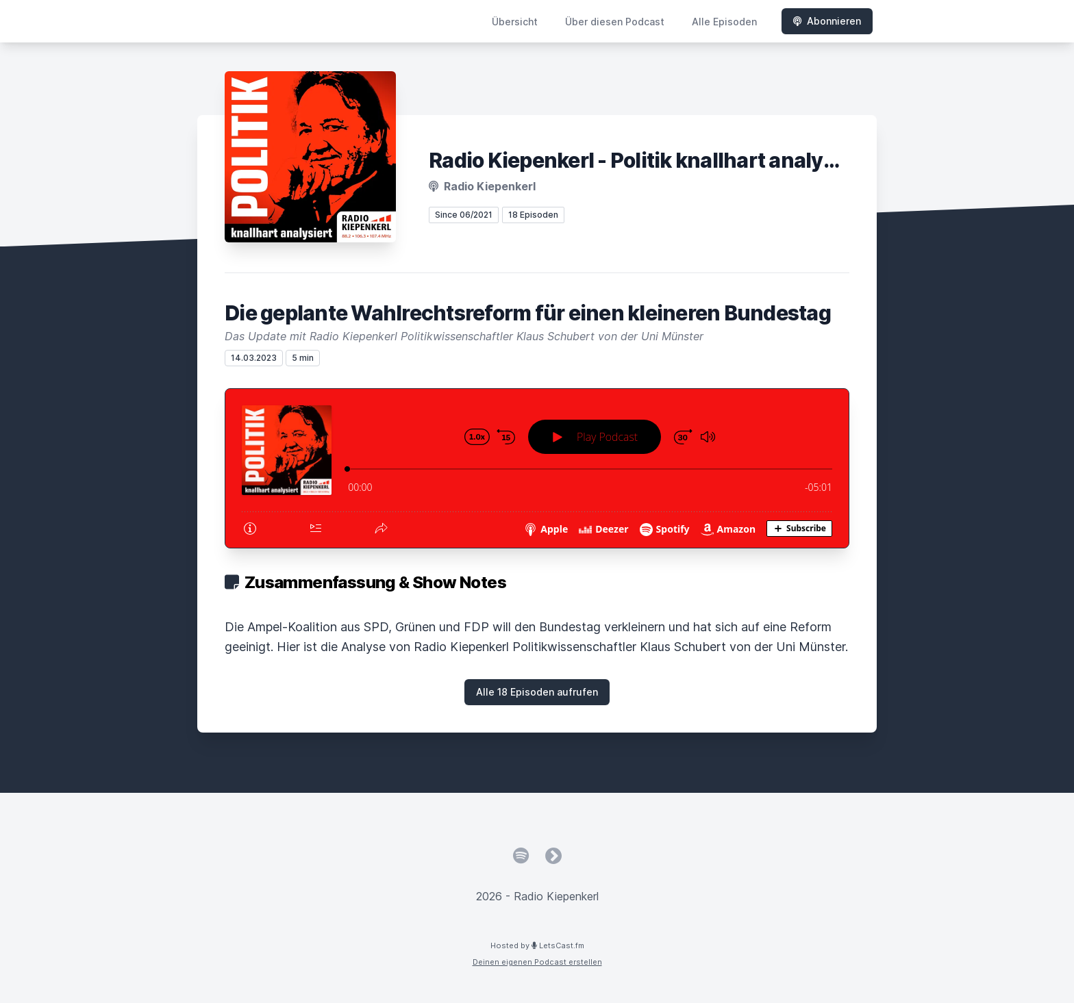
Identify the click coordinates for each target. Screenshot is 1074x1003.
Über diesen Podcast (614, 21)
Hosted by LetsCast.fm (537, 945)
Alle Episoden (724, 21)
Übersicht (515, 21)
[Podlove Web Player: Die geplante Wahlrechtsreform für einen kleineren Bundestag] (537, 468)
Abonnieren (827, 21)
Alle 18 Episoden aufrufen (537, 692)
